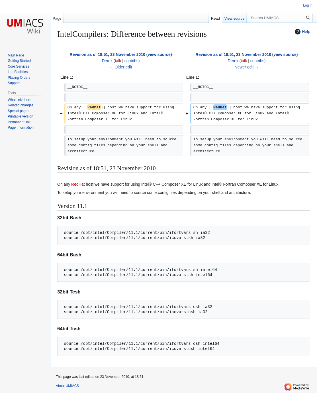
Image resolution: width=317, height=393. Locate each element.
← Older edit (121, 67)
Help (301, 32)
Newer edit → (247, 67)
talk (118, 60)
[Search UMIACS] (280, 18)
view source (159, 54)
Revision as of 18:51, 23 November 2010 (107, 54)
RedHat (78, 184)
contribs (131, 60)
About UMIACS (67, 386)
